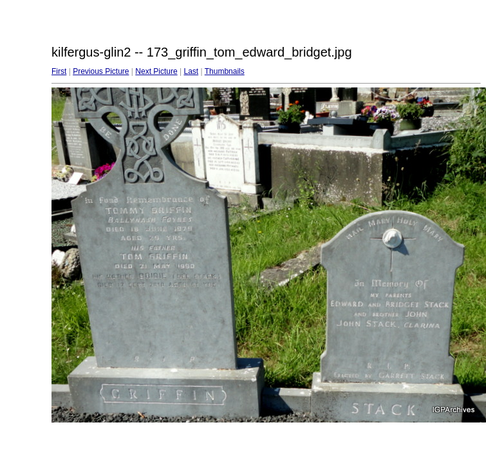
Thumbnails (225, 71)
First (58, 71)
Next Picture (156, 71)
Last (190, 71)
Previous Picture (101, 71)
